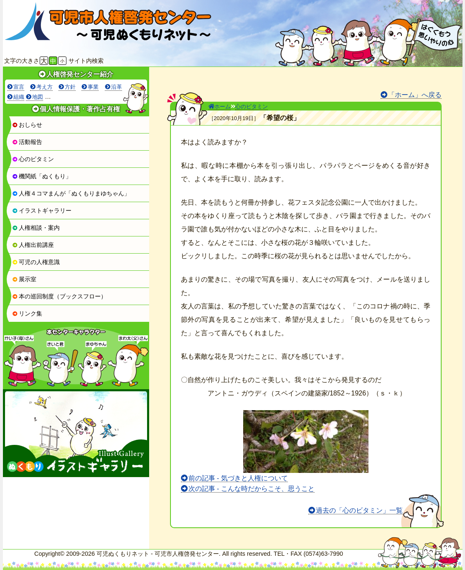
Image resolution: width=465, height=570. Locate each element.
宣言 (18, 87)
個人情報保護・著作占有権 (80, 109)
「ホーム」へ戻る (415, 94)
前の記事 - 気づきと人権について (238, 478)
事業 (93, 87)
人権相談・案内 (36, 227)
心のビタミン (33, 159)
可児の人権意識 (36, 262)
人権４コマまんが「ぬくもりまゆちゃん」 (71, 193)
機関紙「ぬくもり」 (41, 176)
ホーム (219, 106)
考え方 (44, 87)
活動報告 (27, 142)
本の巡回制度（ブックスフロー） (59, 296)
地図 (37, 97)
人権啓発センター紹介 (79, 74)
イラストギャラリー (41, 210)
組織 (18, 97)
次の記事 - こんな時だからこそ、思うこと (251, 488)
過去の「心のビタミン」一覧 (359, 510)
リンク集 (27, 313)
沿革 (116, 87)
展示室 (24, 279)
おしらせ (27, 124)
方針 (70, 87)
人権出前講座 (33, 244)
